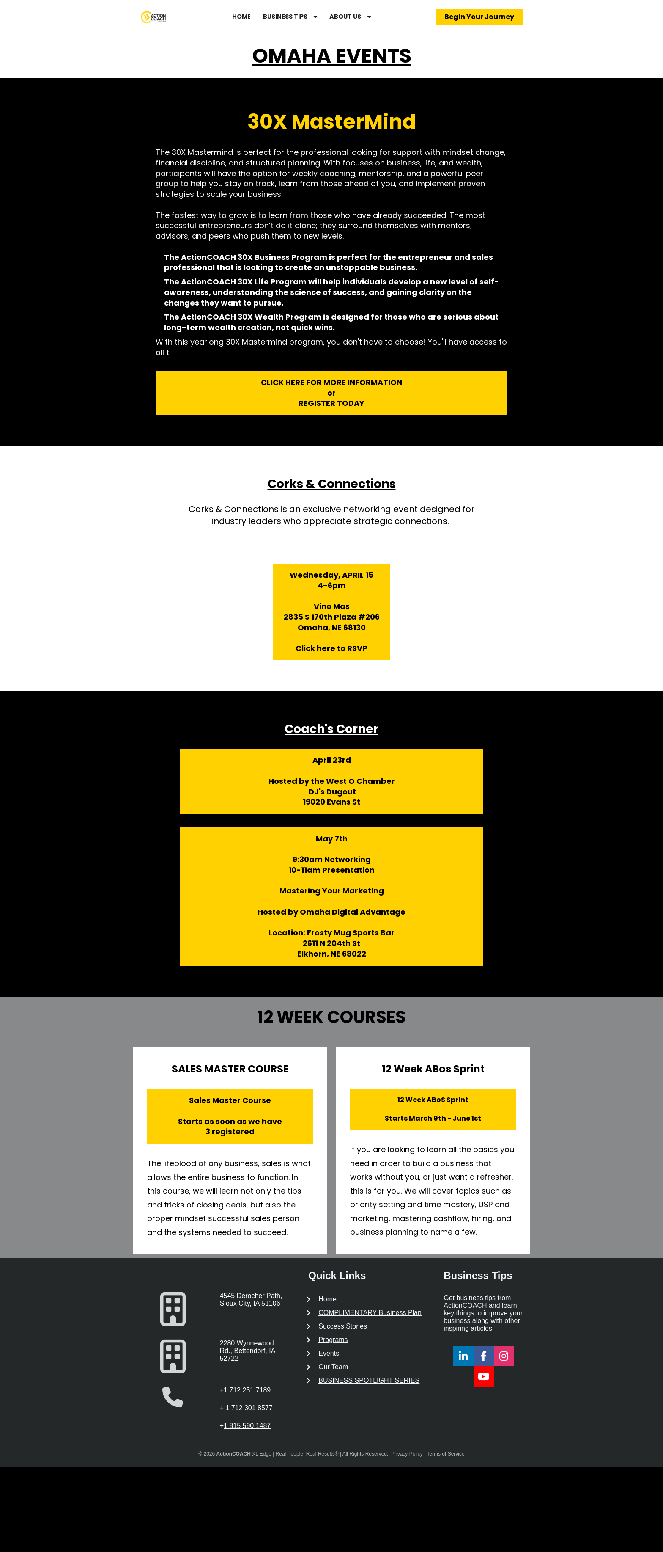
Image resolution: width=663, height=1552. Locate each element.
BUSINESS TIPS (315, 26)
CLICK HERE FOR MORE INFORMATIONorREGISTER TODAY (331, 414)
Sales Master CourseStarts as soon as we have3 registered (230, 1137)
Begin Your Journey (479, 27)
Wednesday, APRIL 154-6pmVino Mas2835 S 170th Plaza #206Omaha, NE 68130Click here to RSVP (332, 632)
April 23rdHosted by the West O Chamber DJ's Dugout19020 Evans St (331, 801)
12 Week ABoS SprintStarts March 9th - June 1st (433, 1130)
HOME (267, 26)
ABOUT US (376, 26)
